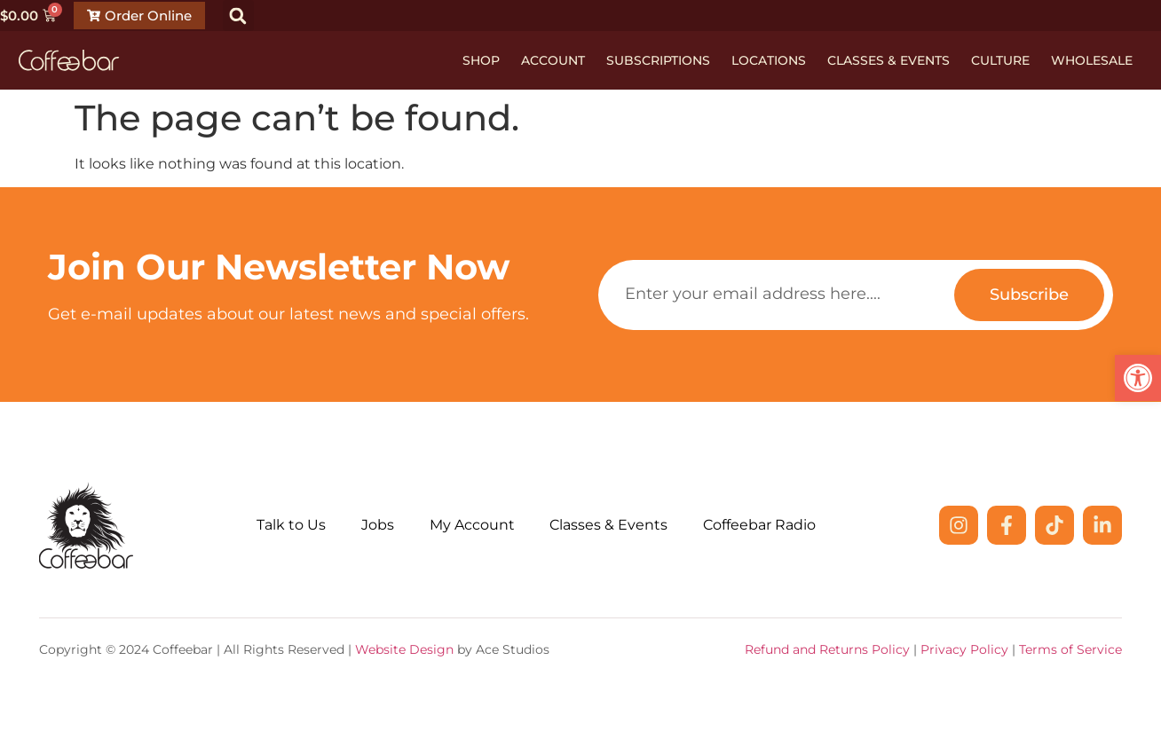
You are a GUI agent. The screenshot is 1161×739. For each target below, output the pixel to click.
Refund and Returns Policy (827, 649)
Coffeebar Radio (760, 524)
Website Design (404, 649)
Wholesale (1092, 60)
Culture (1000, 60)
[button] (238, 15)
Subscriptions (658, 60)
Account (553, 60)
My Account (472, 524)
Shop (481, 60)
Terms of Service (1070, 649)
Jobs (377, 524)
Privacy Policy (964, 649)
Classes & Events (888, 60)
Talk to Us (291, 524)
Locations (768, 60)
